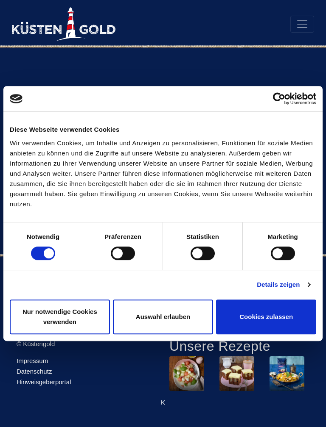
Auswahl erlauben (163, 316)
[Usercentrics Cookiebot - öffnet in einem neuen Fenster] (279, 98)
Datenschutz (34, 371)
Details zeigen (278, 284)
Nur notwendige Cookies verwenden (59, 316)
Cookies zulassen (266, 316)
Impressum (32, 360)
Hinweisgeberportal (44, 381)
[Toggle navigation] (302, 24)
